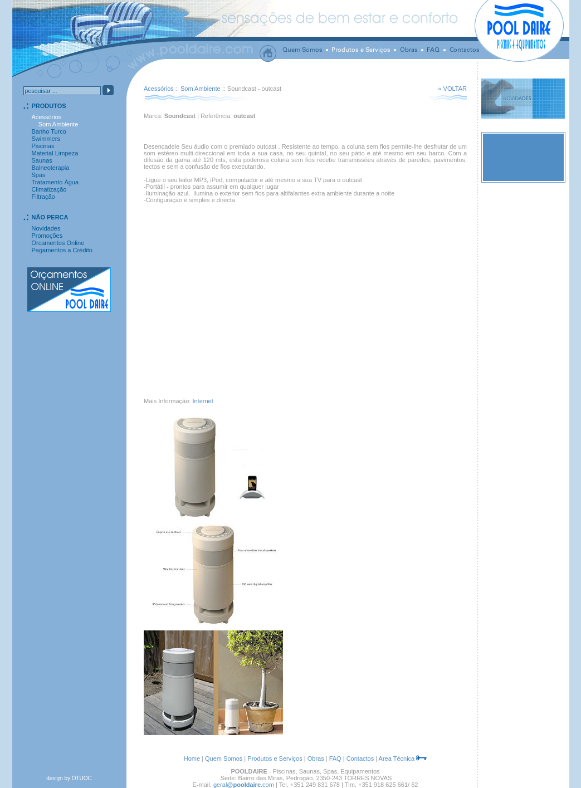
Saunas (42, 160)
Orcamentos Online (58, 242)
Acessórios (159, 88)
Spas (39, 175)
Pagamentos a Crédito (62, 250)
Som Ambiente (200, 88)
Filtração (43, 196)
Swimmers (46, 138)
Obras (315, 758)
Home (192, 758)
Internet (202, 401)
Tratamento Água (55, 182)
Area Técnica (397, 758)
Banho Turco (49, 131)
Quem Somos (223, 758)
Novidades (46, 228)
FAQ (335, 758)
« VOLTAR (452, 88)
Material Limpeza (55, 153)
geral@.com (243, 784)
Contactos (360, 758)
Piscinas (43, 146)
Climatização (49, 189)
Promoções (47, 235)
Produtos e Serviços (274, 758)
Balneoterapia (51, 167)
